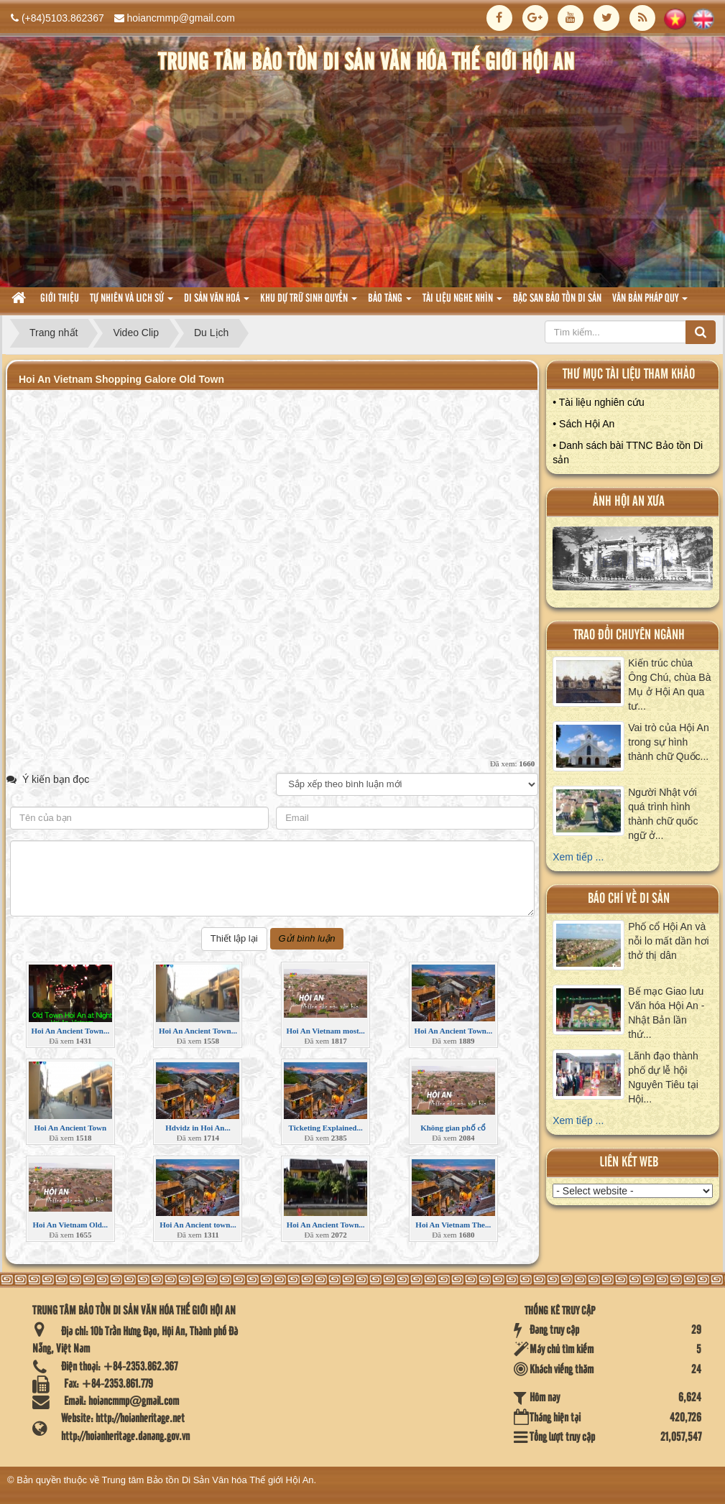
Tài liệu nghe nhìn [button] (462, 303)
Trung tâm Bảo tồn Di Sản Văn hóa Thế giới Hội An (208, 1480)
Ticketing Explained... (326, 1127)
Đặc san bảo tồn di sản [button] (557, 299)
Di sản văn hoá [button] (216, 303)
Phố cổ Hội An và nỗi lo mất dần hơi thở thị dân (668, 941)
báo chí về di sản (629, 899)
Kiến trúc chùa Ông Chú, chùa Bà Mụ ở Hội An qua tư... (669, 684)
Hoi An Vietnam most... (325, 1030)
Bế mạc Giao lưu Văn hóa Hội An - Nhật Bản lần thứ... (666, 1012)
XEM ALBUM (633, 562)
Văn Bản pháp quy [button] (650, 303)
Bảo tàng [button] (390, 303)
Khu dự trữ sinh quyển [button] (308, 303)
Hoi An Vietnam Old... (70, 1224)
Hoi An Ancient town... (198, 1224)
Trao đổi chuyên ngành (629, 635)
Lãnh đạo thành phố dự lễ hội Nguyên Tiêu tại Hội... (663, 1077)
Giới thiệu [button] (59, 299)
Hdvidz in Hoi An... (197, 1127)
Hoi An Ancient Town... (70, 1030)
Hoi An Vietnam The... (453, 1224)
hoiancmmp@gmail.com (181, 18)
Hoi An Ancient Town (70, 1127)
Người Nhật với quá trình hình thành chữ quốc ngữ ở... (663, 813)
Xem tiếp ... (578, 857)
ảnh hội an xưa (629, 502)
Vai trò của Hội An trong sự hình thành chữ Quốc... (668, 742)
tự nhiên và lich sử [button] (131, 303)
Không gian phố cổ (453, 1127)
